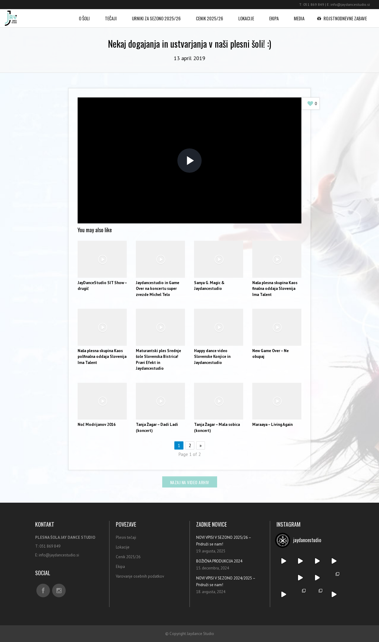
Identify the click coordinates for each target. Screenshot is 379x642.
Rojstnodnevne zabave (343, 15)
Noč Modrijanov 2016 (97, 424)
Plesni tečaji (126, 537)
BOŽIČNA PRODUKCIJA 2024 (219, 561)
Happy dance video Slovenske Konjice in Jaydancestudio (212, 356)
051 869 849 (313, 4)
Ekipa (274, 15)
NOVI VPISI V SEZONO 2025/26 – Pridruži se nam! (223, 541)
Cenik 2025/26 (209, 15)
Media (299, 15)
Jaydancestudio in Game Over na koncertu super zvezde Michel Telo (157, 288)
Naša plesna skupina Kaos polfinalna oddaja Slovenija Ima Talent (102, 356)
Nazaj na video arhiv (189, 482)
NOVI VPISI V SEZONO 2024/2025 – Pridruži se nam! (225, 581)
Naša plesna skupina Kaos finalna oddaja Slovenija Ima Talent (274, 288)
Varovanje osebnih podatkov (140, 576)
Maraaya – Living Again (272, 424)
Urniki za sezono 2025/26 (156, 15)
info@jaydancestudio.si (350, 4)
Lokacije (246, 15)
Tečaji (110, 15)
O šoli (84, 15)
